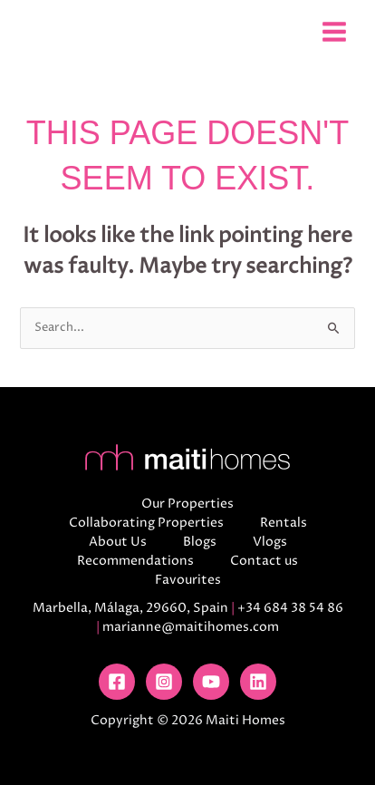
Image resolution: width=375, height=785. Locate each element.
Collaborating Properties (146, 522)
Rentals (283, 522)
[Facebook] (117, 682)
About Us (118, 541)
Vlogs (270, 541)
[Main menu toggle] (334, 31)
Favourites (188, 579)
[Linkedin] (258, 682)
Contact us (264, 560)
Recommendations (135, 560)
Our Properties (187, 503)
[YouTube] (211, 682)
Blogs (199, 541)
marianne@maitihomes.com (190, 626)
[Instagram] (164, 682)
